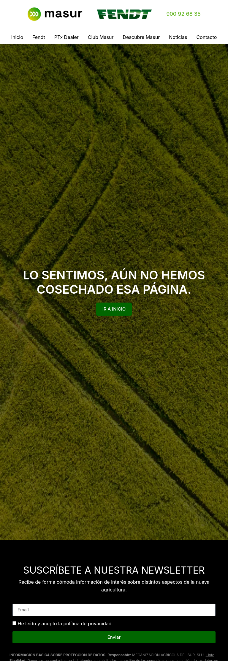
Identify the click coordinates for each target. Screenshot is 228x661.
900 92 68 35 (183, 14)
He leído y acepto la (65, 624)
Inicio (17, 37)
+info (210, 655)
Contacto (206, 37)
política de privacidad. (88, 624)
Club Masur (101, 37)
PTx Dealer (66, 37)
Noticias (178, 37)
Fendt (38, 37)
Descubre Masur (141, 37)
